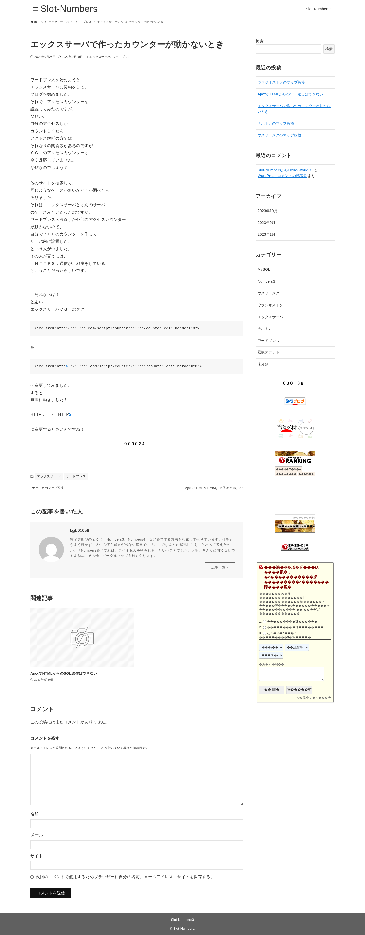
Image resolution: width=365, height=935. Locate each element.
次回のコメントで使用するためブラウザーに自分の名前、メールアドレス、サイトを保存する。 (125, 879)
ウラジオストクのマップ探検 (281, 82)
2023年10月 (268, 211)
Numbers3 (266, 281)
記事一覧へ (220, 570)
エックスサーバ (100, 57)
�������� (304, 517)
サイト (36, 859)
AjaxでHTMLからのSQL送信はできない (290, 94)
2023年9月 (267, 223)
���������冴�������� (295, 627)
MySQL (264, 269)
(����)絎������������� (289, 612)
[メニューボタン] (35, 9)
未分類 (263, 364)
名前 (34, 817)
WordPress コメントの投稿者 (282, 176)
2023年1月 (267, 234)
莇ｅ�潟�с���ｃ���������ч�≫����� (285, 635)
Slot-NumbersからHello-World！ (285, 170)
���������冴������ (292, 621)
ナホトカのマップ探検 (276, 123)
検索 (260, 41)
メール (36, 838)
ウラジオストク (270, 305)
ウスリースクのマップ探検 (279, 135)
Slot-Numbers (69, 9)
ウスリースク (268, 293)
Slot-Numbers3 (182, 920)
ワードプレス (122, 57)
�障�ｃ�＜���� (315, 697)
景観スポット (268, 352)
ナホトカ (265, 329)
